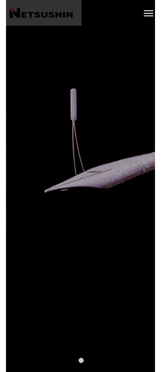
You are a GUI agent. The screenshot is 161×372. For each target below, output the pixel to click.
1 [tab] (82, 360)
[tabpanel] (80, 186)
